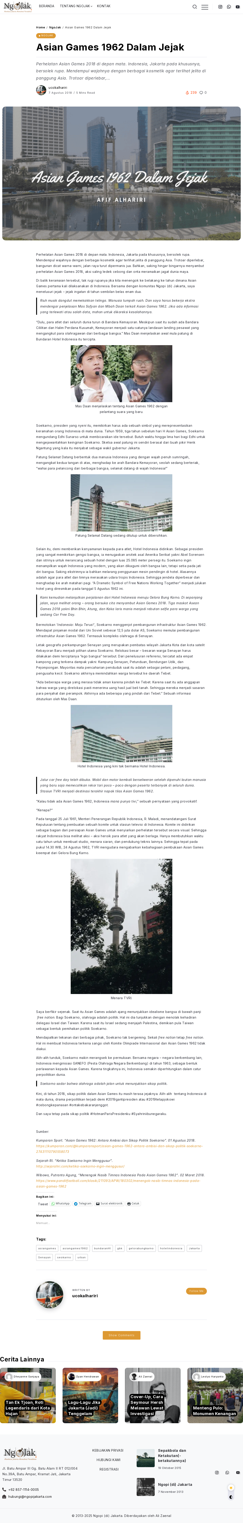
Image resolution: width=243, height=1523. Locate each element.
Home (40, 27)
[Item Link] (215, 1395)
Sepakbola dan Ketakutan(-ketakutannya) (172, 1455)
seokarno (64, 1257)
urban (81, 1257)
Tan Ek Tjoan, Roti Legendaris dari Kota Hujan (28, 1408)
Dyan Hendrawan (87, 1376)
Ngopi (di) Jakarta (175, 1484)
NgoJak (55, 27)
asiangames (47, 1248)
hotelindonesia (171, 1248)
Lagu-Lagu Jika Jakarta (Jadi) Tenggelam (84, 1408)
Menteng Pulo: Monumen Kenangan (214, 1411)
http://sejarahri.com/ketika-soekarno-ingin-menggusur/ (80, 1166)
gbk (119, 1248)
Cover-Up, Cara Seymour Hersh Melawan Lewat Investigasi (147, 1405)
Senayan (44, 1257)
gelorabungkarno (141, 1248)
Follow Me (196, 1291)
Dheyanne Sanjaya (26, 1376)
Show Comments (122, 1335)
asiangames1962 (75, 1248)
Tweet (43, 1203)
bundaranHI (102, 1248)
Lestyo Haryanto (212, 1376)
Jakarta (194, 1248)
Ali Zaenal (145, 1376)
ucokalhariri (58, 87)
